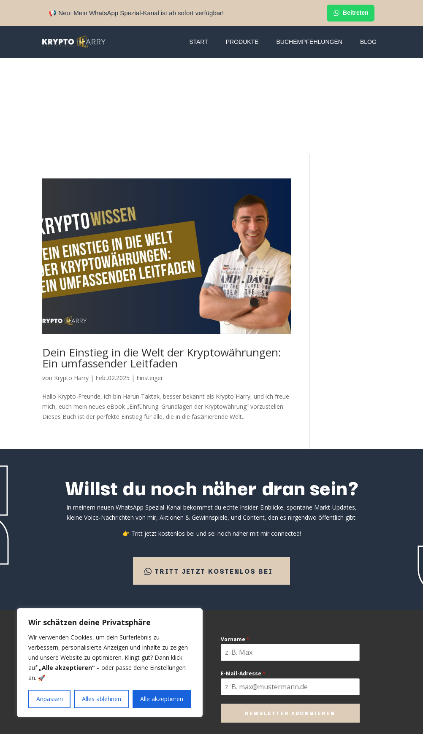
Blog (368, 41)
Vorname (235, 544)
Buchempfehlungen (309, 41)
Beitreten (351, 13)
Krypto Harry (71, 282)
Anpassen (49, 699)
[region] (110, 662)
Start (198, 41)
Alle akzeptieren (161, 699)
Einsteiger (149, 282)
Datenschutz (230, 658)
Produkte (242, 41)
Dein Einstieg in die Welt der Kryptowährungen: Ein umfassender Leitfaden (161, 261)
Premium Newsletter (168, 585)
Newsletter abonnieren (290, 618)
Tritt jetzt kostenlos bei (213, 475)
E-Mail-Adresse (243, 579)
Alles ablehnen (101, 699)
